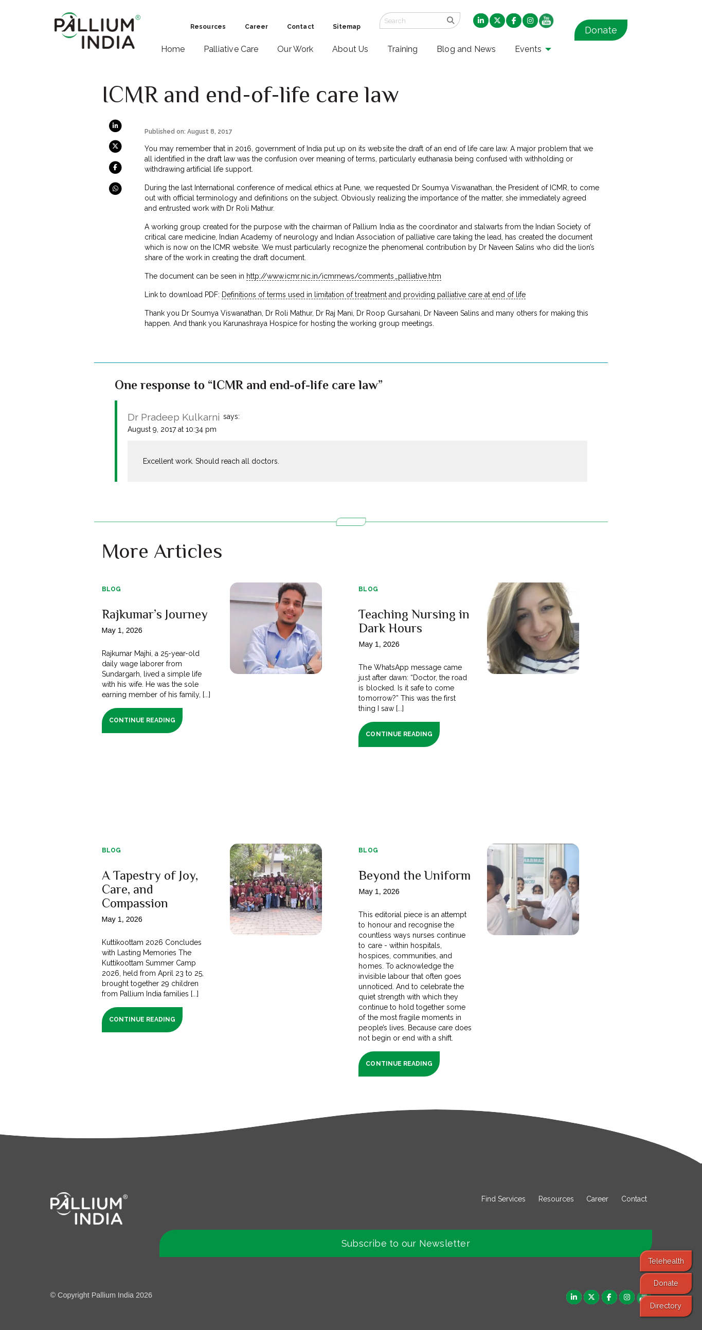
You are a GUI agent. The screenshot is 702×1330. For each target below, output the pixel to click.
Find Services (503, 1199)
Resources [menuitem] (208, 26)
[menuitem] (481, 21)
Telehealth (666, 1260)
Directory (665, 1305)
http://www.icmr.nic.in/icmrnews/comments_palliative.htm (343, 276)
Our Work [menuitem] (295, 49)
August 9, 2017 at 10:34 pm (172, 429)
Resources (556, 1199)
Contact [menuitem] (300, 26)
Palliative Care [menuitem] (231, 49)
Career (597, 1199)
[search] (450, 20)
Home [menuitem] (173, 49)
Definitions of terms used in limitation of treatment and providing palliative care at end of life (374, 294)
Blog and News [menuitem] (466, 49)
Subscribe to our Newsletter (405, 1243)
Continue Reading (142, 720)
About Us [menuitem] (350, 49)
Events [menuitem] (528, 49)
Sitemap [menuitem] (347, 26)
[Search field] (410, 20)
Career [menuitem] (256, 26)
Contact (634, 1199)
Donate (601, 30)
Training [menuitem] (402, 49)
